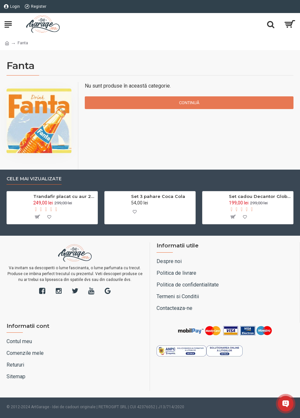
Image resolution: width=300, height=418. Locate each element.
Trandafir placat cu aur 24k (64, 196)
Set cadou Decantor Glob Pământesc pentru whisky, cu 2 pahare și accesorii (260, 196)
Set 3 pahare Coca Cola (158, 196)
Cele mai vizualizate (34, 179)
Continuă (189, 102)
